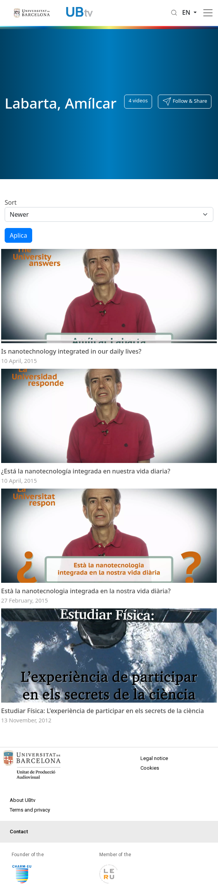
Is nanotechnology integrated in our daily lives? (71, 355)
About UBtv (22, 815)
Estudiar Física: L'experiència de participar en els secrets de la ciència (102, 726)
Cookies (149, 783)
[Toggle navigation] (208, 13)
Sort (11, 202)
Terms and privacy (30, 825)
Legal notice (154, 773)
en (187, 12)
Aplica (18, 235)
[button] (184, 102)
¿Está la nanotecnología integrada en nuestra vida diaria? (85, 478)
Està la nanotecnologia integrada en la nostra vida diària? (86, 602)
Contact (19, 847)
